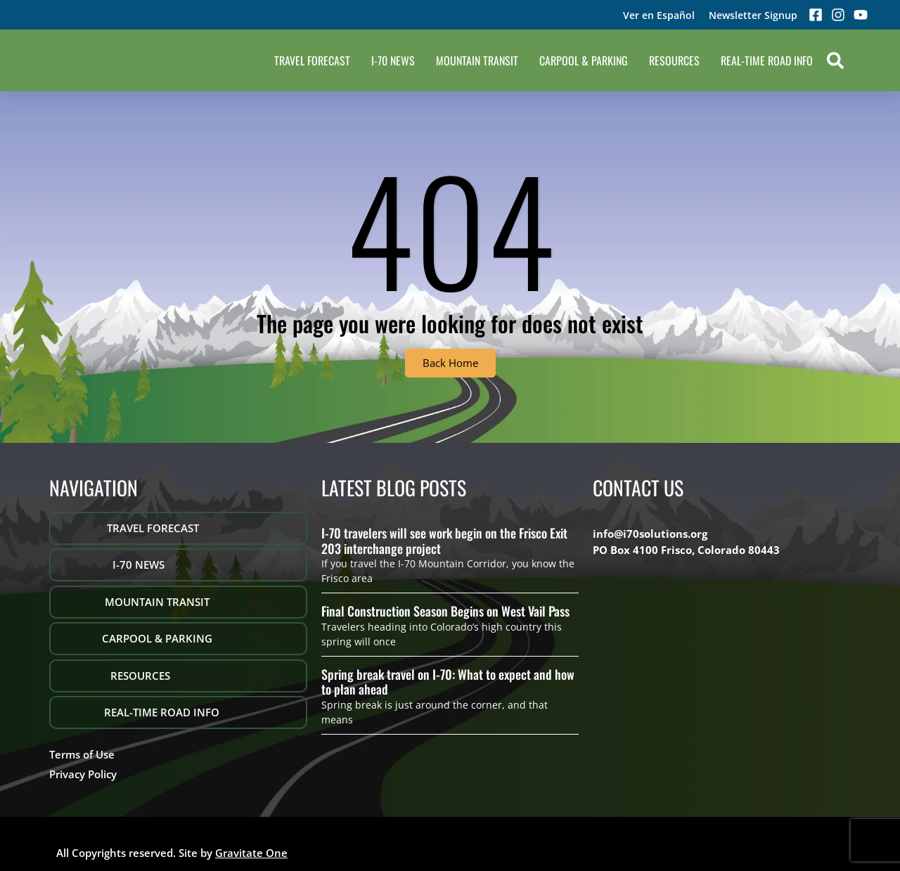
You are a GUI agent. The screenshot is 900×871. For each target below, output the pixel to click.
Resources (674, 60)
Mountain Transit (477, 60)
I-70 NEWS (393, 60)
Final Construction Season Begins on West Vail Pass (445, 611)
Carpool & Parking (583, 60)
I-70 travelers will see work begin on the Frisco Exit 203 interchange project (444, 540)
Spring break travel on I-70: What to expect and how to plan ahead (447, 682)
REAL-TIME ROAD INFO (767, 60)
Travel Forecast (312, 60)
